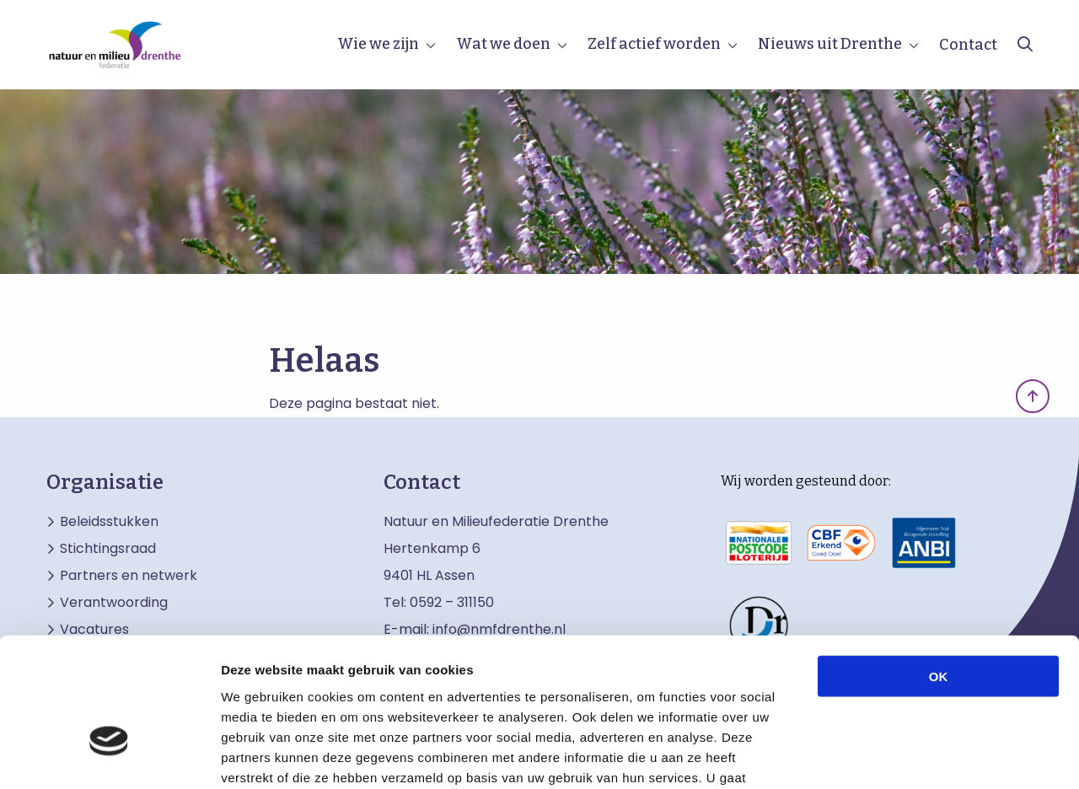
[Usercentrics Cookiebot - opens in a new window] (109, 756)
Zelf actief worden (654, 44)
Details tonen (911, 756)
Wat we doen (503, 44)
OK (938, 566)
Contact (968, 44)
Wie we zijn (378, 44)
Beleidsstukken (109, 522)
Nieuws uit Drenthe (830, 44)
